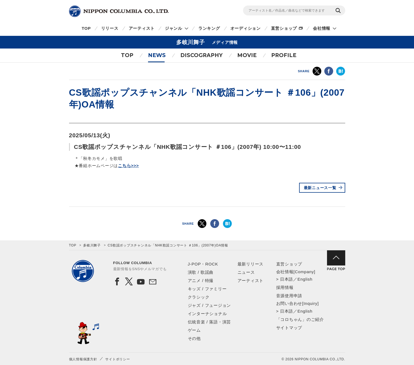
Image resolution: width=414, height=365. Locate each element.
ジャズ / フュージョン (209, 305)
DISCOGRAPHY (201, 55)
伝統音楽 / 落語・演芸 (209, 322)
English (304, 279)
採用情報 (285, 287)
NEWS (157, 55)
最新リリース (251, 264)
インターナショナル (207, 313)
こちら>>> (128, 165)
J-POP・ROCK (203, 264)
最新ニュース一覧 (320, 188)
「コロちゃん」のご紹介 (300, 319)
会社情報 (321, 28)
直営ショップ (284, 28)
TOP (86, 28)
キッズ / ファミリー (207, 288)
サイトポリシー (117, 359)
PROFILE (283, 55)
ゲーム (194, 330)
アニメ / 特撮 (201, 280)
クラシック (199, 297)
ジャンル (173, 28)
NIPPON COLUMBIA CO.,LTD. (118, 11)
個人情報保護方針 (83, 359)
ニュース (246, 272)
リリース (109, 28)
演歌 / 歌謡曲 (201, 272)
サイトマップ (289, 327)
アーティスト (142, 28)
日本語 (286, 279)
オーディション (245, 28)
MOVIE (247, 55)
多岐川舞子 (92, 245)
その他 (194, 338)
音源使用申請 (289, 295)
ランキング (209, 28)
